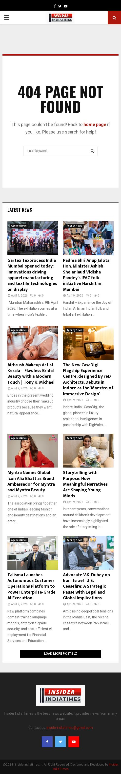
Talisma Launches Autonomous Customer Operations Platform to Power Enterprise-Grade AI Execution (31, 586)
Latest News (19, 209)
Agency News (19, 225)
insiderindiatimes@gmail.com (70, 728)
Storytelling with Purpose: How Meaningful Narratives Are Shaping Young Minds (85, 484)
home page (94, 124)
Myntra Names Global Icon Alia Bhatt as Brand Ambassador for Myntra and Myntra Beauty (31, 481)
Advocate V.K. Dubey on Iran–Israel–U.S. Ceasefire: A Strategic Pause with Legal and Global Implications (86, 586)
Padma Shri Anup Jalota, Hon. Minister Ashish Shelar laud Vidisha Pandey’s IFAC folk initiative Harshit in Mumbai (86, 275)
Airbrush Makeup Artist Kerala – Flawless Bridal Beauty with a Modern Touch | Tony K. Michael (31, 373)
